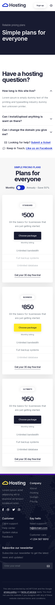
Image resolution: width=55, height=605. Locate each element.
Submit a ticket (41, 142)
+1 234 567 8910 (39, 539)
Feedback (7, 536)
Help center (8, 527)
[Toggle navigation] (51, 6)
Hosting (34, 492)
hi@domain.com (38, 527)
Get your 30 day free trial (27, 275)
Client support (10, 523)
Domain (34, 497)
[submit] (48, 565)
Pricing (33, 501)
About (33, 488)
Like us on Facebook (39, 148)
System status (10, 532)
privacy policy (10, 592)
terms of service (28, 592)
